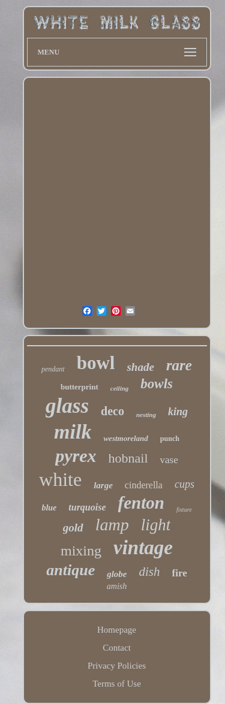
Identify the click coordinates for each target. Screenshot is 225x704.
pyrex (75, 456)
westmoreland (125, 438)
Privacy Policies (117, 665)
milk (72, 432)
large (103, 485)
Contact (117, 647)
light (156, 525)
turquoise (87, 507)
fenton (141, 502)
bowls (156, 383)
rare (179, 365)
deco (112, 411)
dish (149, 571)
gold (73, 527)
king (178, 412)
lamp (112, 524)
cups (184, 484)
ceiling (119, 388)
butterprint (79, 386)
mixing (81, 550)
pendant (53, 369)
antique (70, 570)
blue (48, 507)
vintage (143, 547)
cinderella (144, 485)
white (60, 479)
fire (179, 573)
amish (117, 586)
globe (117, 574)
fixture (184, 509)
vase (169, 460)
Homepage (116, 629)
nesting (146, 414)
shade (140, 367)
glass (67, 406)
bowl (96, 362)
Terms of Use (116, 683)
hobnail (128, 458)
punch (169, 438)
